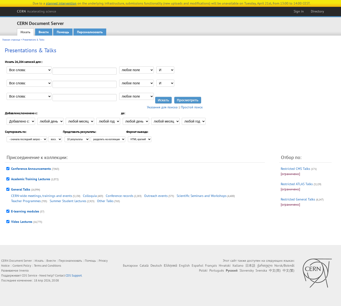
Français (211, 265)
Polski (203, 270)
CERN (36, 11)
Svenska (261, 270)
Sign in (299, 11)
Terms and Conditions (47, 266)
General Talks (20, 189)
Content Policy (21, 266)
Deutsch (156, 265)
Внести (44, 32)
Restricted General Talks (298, 199)
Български (130, 265)
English (184, 265)
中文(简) (275, 270)
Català (144, 265)
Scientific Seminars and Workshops (202, 196)
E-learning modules (25, 211)
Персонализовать (90, 32)
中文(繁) (288, 270)
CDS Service (29, 275)
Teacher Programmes (26, 201)
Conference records (119, 196)
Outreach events (156, 196)
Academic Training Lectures (30, 179)
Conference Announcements (31, 169)
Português (216, 270)
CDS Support (73, 275)
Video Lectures (21, 222)
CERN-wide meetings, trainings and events (41, 196)
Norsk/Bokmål (284, 265)
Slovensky (247, 270)
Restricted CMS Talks (295, 169)
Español (197, 265)
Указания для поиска (162, 107)
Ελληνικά (170, 265)
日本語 (250, 265)
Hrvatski (225, 265)
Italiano (238, 265)
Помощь (63, 32)
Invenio (24, 271)
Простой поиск (192, 107)
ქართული (264, 265)
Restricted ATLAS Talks (297, 184)
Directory (317, 11)
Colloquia (90, 196)
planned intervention (61, 3)
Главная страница (11, 39)
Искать (25, 32)
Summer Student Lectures (68, 201)
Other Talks (105, 201)
